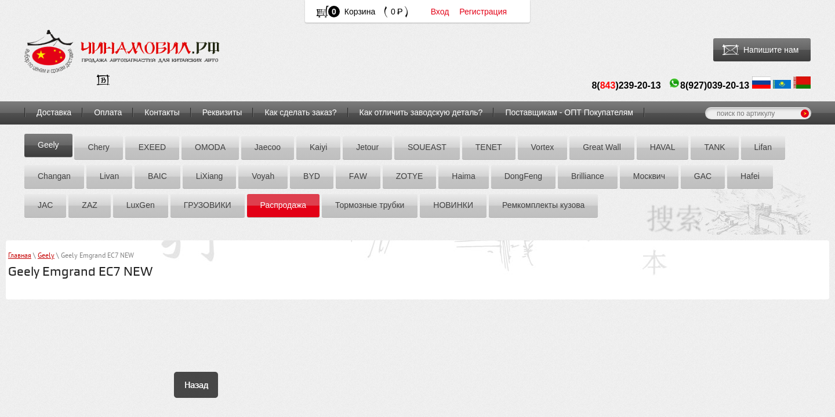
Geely (48, 144)
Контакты (161, 112)
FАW (358, 176)
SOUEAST (427, 147)
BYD (311, 176)
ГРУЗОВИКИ (207, 205)
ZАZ (89, 205)
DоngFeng (523, 176)
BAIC (157, 176)
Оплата (108, 112)
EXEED (152, 147)
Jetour (367, 147)
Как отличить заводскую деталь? (421, 112)
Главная (19, 256)
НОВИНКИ (453, 205)
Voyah (263, 176)
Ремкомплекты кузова (543, 205)
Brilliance (587, 176)
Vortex (542, 147)
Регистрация (483, 11)
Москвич (649, 176)
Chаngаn (54, 176)
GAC (702, 176)
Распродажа (283, 205)
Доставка (54, 112)
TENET (488, 147)
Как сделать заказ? (300, 112)
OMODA (210, 147)
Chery (98, 147)
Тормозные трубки (369, 205)
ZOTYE (409, 176)
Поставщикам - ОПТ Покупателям (569, 112)
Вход (440, 11)
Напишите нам (770, 49)
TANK (714, 147)
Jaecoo (268, 147)
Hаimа (463, 176)
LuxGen (140, 205)
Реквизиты (222, 112)
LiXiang (209, 176)
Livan (109, 176)
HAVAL (663, 147)
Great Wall (602, 147)
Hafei (750, 176)
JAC (45, 205)
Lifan (763, 147)
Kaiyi (318, 147)
